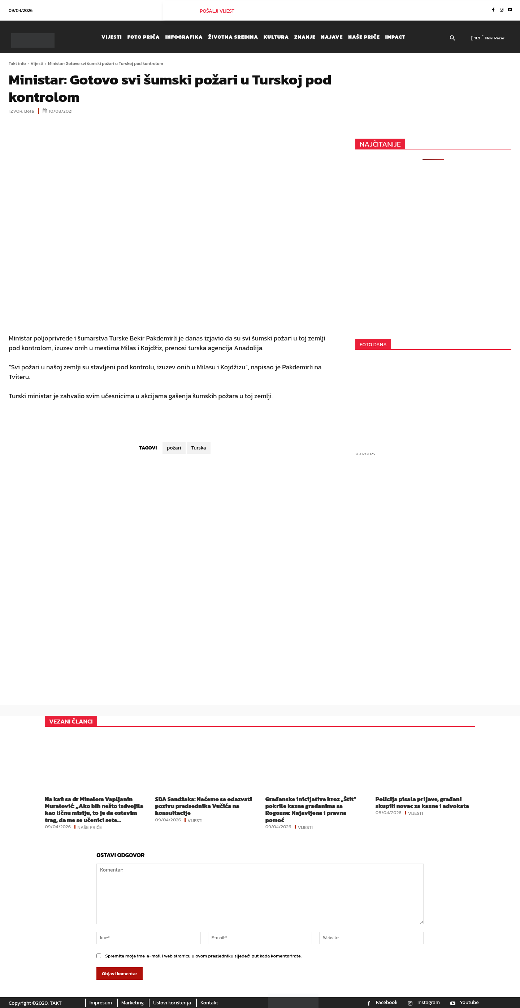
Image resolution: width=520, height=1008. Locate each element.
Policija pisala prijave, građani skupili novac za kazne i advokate (422, 802)
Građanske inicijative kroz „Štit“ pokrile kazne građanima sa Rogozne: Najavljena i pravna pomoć (310, 809)
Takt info (17, 63)
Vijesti (37, 63)
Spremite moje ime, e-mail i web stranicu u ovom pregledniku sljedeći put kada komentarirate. (203, 955)
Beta (29, 111)
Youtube (469, 1002)
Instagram (428, 1002)
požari (174, 448)
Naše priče (89, 827)
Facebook (387, 1002)
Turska (198, 448)
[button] (452, 38)
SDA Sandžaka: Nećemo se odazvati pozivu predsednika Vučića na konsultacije (203, 806)
